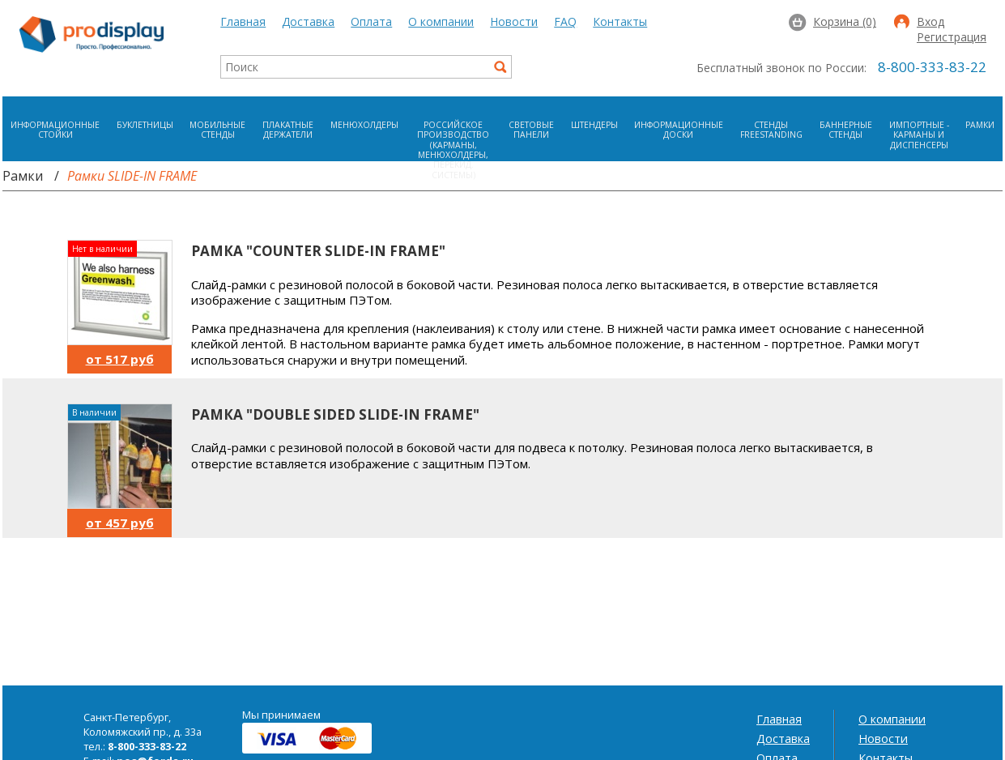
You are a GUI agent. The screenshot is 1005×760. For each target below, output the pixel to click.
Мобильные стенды (217, 129)
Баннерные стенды (846, 129)
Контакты (620, 21)
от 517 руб (120, 359)
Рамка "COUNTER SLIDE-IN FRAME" (318, 250)
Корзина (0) (844, 21)
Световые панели (531, 129)
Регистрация (951, 38)
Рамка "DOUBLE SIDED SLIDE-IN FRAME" (335, 414)
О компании (441, 21)
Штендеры (594, 124)
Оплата (371, 21)
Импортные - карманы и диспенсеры (919, 135)
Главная (243, 21)
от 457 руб (120, 522)
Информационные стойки (55, 129)
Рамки (979, 124)
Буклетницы (145, 124)
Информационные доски (678, 129)
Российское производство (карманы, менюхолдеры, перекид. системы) (453, 150)
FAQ (565, 21)
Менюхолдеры (364, 124)
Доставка (308, 21)
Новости (514, 21)
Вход (930, 22)
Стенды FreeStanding (771, 129)
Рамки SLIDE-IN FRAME (132, 176)
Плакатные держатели (287, 129)
